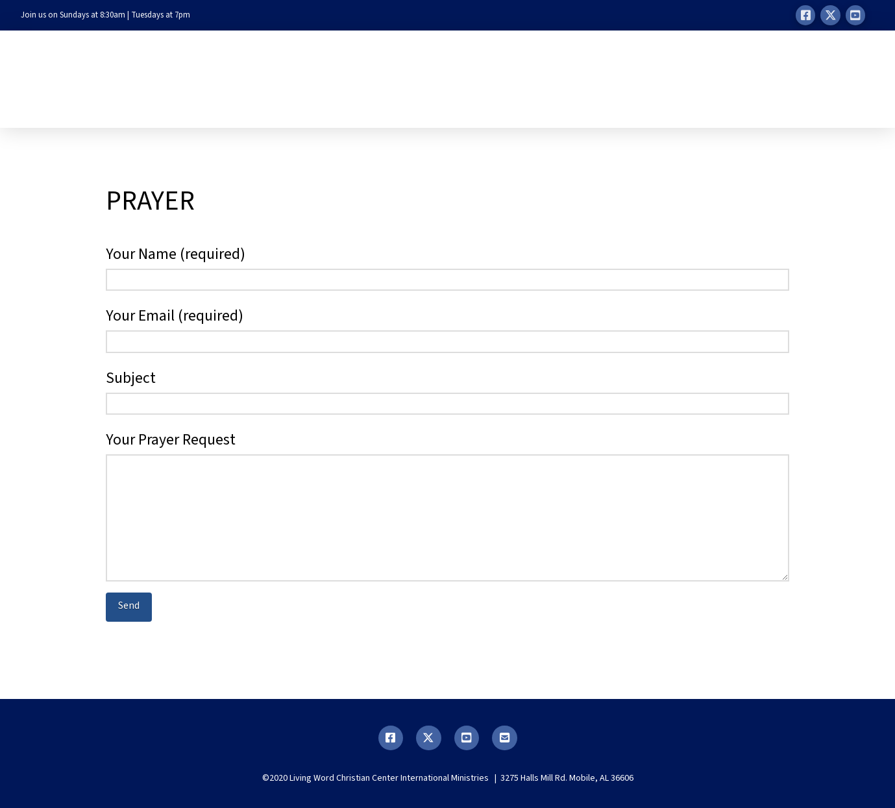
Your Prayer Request (447, 453)
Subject (447, 392)
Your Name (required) (447, 268)
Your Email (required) (447, 329)
